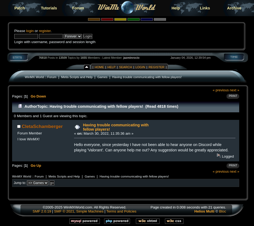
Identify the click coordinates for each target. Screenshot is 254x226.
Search (125, 67)
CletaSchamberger (42, 126)
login (30, 31)
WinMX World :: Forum (41, 77)
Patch (19, 8)
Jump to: (20, 183)
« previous (221, 90)
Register (156, 67)
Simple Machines (89, 211)
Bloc (222, 211)
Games (102, 77)
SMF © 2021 (64, 211)
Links (205, 8)
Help (175, 8)
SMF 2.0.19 (42, 211)
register (45, 31)
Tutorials (49, 8)
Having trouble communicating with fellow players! (147, 77)
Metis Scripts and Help (77, 77)
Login (140, 67)
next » (234, 90)
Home (99, 67)
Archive (234, 8)
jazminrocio (131, 57)
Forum (78, 8)
